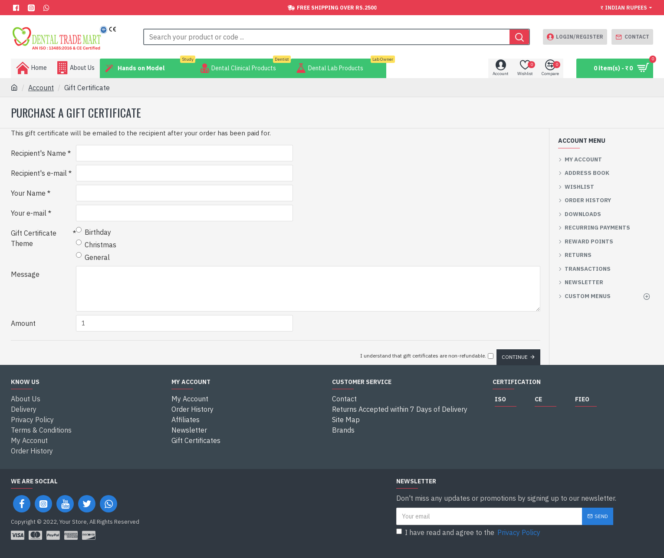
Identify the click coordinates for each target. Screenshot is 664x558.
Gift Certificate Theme (33, 238)
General (93, 257)
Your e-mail (28, 213)
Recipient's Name (38, 153)
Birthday (93, 231)
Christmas (96, 244)
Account (41, 87)
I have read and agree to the (469, 532)
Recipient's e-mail (39, 173)
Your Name (28, 193)
